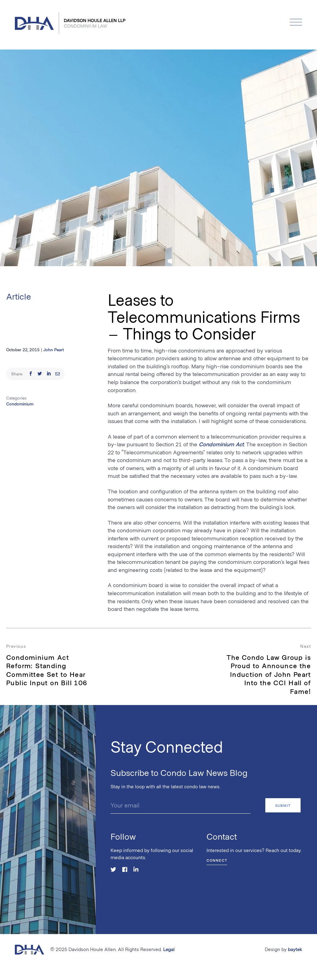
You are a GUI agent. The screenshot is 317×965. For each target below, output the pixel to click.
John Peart (53, 349)
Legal (169, 949)
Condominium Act (221, 444)
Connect (216, 860)
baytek (295, 949)
